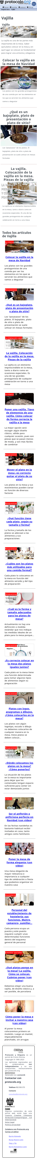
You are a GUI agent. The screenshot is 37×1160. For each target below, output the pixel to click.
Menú (34, 4)
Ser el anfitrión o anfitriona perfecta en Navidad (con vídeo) (19, 817)
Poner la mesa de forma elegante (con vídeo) (19, 862)
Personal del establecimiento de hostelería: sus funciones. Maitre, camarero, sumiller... (19, 916)
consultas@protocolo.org (18, 1094)
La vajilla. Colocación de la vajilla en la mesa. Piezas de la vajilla (19, 174)
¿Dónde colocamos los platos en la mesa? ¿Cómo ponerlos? (19, 766)
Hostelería (10, 895)
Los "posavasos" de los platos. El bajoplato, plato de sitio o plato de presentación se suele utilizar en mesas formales (18, 322)
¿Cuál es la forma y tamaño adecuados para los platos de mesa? (19, 613)
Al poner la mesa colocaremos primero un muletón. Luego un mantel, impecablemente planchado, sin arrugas (19, 1034)
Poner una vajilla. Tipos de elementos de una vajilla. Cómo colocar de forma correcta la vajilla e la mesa (19, 416)
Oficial (30, 7)
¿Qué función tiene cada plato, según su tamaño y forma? (19, 521)
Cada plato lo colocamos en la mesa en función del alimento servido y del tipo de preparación (19, 579)
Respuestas (11, 289)
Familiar (14, 7)
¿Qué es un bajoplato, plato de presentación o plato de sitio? (18, 117)
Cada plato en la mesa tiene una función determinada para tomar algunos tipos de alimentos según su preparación (19, 678)
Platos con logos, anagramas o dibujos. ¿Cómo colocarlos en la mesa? (19, 713)
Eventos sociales (13, 952)
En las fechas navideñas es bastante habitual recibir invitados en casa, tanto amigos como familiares (18, 829)
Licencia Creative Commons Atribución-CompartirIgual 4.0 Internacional (18, 1117)
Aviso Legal (9, 1122)
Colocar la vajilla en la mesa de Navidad (19, 62)
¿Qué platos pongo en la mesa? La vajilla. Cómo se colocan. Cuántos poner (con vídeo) (19, 974)
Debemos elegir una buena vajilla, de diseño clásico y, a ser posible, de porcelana (19, 989)
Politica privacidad (12, 1125)
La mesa (9, 242)
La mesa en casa (13, 338)
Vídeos (8, 798)
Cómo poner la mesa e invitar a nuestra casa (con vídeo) (19, 1020)
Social (6, 7)
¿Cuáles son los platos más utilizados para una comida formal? (19, 567)
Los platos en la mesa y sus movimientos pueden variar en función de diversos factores (19, 488)
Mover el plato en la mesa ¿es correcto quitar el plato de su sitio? (19, 474)
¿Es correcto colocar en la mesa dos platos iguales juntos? (19, 664)
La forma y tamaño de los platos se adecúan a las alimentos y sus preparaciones (18, 534)
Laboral (23, 7)
